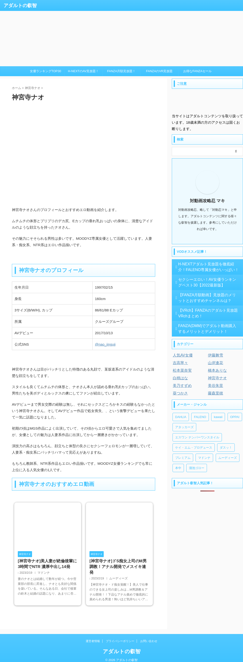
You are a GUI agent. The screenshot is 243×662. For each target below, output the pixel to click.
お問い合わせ (148, 636)
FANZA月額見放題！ (121, 71)
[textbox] (123, 344)
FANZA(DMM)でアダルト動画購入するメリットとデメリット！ (208, 328)
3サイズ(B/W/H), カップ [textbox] (33, 310)
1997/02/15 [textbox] (104, 287)
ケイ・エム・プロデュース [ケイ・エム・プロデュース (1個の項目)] (193, 447)
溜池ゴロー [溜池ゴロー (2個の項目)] (196, 468)
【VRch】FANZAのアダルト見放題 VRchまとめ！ (208, 313)
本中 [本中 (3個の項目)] (178, 468)
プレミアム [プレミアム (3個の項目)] (183, 458)
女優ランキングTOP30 (45, 71)
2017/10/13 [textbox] (104, 333)
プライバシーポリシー (120, 636)
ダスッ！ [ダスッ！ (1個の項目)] (226, 447)
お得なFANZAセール (197, 71)
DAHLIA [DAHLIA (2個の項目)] (180, 417)
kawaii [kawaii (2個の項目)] (218, 417)
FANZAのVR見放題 (159, 71)
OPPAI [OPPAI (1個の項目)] (234, 417)
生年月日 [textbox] (21, 287)
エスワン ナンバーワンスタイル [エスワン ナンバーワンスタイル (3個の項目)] (197, 437)
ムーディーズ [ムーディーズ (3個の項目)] (227, 458)
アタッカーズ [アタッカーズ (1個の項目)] (184, 427)
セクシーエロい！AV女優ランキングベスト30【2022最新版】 (207, 282)
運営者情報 (93, 636)
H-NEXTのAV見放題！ (83, 71)
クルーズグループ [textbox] (109, 321)
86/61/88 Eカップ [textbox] (109, 310)
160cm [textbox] (100, 299)
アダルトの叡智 (20, 5)
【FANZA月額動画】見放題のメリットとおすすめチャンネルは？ (207, 297)
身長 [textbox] (18, 299)
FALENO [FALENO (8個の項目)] (200, 417)
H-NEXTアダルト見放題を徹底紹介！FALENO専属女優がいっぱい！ (203, 267)
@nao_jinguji (105, 344)
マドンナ (43, 573)
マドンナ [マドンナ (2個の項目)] (204, 458)
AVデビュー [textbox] (23, 333)
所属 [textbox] (18, 321)
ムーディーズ (117, 573)
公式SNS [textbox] (21, 344)
